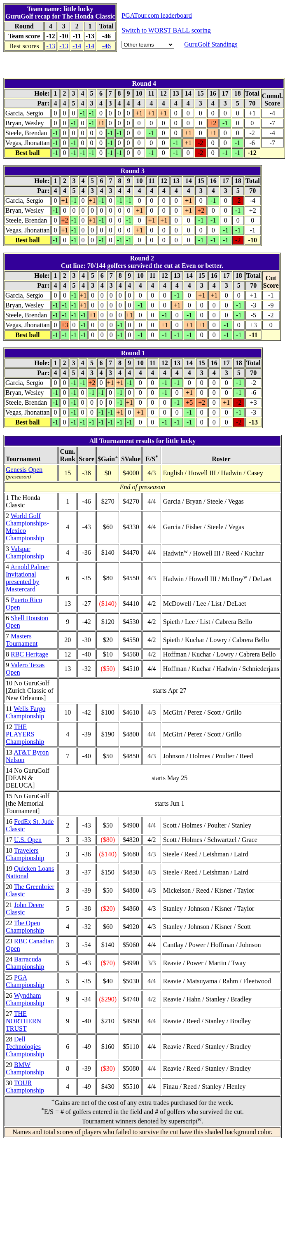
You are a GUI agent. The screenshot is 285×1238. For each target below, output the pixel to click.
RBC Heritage (29, 654)
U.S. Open (28, 839)
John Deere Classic (25, 908)
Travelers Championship (25, 854)
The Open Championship (25, 926)
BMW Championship (25, 1068)
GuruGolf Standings (210, 44)
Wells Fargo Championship (25, 712)
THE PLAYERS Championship (25, 734)
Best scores (24, 45)
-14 (76, 45)
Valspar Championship (25, 552)
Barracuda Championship (25, 963)
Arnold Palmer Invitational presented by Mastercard (27, 578)
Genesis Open (24, 469)
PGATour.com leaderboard (156, 15)
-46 (106, 45)
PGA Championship (25, 981)
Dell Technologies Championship (25, 1046)
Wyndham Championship (25, 999)
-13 (50, 45)
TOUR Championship (25, 1086)
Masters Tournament (21, 640)
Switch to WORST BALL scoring (166, 30)
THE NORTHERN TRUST (23, 1021)
